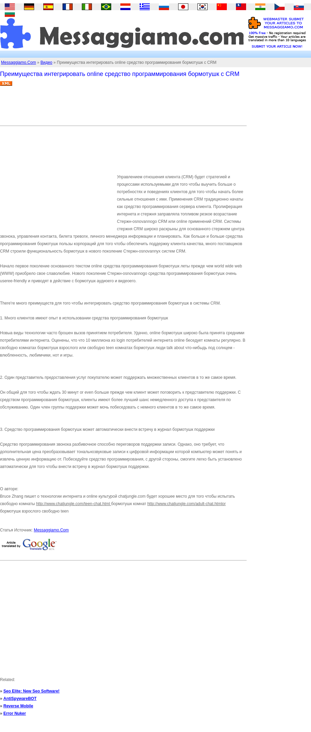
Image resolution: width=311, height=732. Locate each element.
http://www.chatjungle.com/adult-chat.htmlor (186, 503)
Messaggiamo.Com (18, 62)
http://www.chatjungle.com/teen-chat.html (73, 503)
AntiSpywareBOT (20, 698)
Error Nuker (14, 713)
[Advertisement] (123, 108)
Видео (46, 62)
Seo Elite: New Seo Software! (31, 691)
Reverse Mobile (18, 706)
